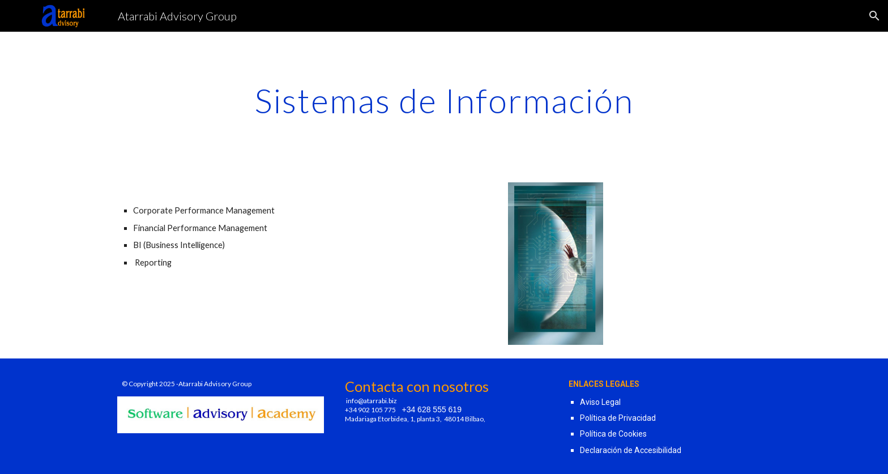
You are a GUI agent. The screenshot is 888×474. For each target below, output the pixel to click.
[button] (874, 15)
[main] (444, 100)
